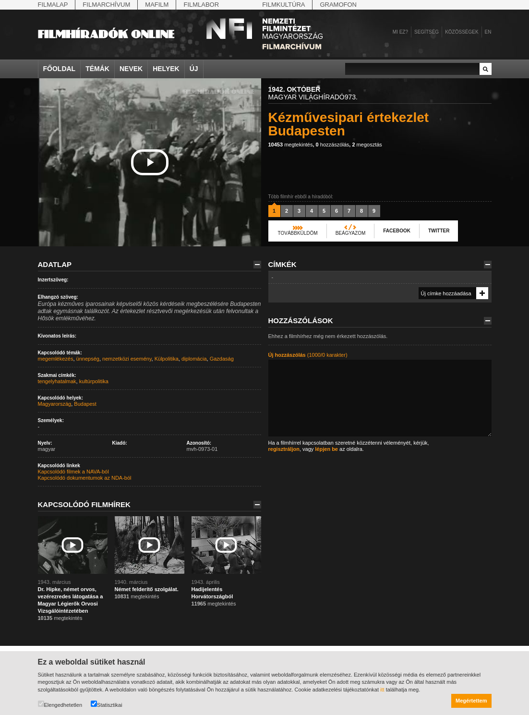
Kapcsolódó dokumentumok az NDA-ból (85, 478)
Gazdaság (222, 359)
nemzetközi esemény (127, 359)
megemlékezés (55, 359)
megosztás (367, 144)
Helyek (166, 69)
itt (382, 689)
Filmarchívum (106, 4)
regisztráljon (284, 449)
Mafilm (156, 4)
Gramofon (338, 4)
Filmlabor (201, 4)
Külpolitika (167, 359)
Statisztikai (106, 704)
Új (194, 69)
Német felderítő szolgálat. (147, 589)
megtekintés (290, 144)
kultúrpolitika (93, 381)
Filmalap (53, 4)
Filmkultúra (283, 4)
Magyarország (55, 404)
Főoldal (59, 69)
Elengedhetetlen (60, 704)
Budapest (85, 404)
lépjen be (326, 449)
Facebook (396, 230)
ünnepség (87, 359)
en (488, 32)
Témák (97, 69)
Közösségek (461, 32)
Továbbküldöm (298, 233)
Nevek (131, 69)
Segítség (426, 32)
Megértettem (471, 700)
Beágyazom (351, 233)
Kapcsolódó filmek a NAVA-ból (73, 471)
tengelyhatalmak (57, 381)
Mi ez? (400, 32)
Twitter (438, 230)
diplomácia (194, 359)
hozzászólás (332, 144)
